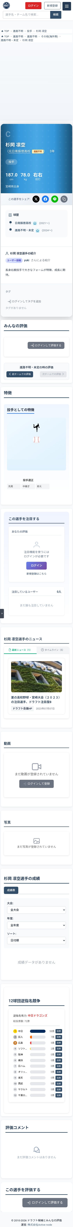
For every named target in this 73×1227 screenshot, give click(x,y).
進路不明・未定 (9, 40)
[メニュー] (66, 6)
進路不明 (18, 31)
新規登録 (52, 5)
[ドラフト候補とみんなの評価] (6, 5)
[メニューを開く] (2, 613)
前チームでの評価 (20, 374)
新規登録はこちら (36, 573)
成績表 (11, 890)
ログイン (33, 5)
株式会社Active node (40, 1224)
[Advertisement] (36, 80)
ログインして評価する (46, 345)
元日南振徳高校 (19, 151)
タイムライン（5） (52, 650)
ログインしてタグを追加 (24, 301)
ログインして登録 (36, 783)
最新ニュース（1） (20, 650)
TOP (5, 31)
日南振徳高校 (23, 223)
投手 (29, 31)
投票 (59, 1031)
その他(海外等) (49, 36)
